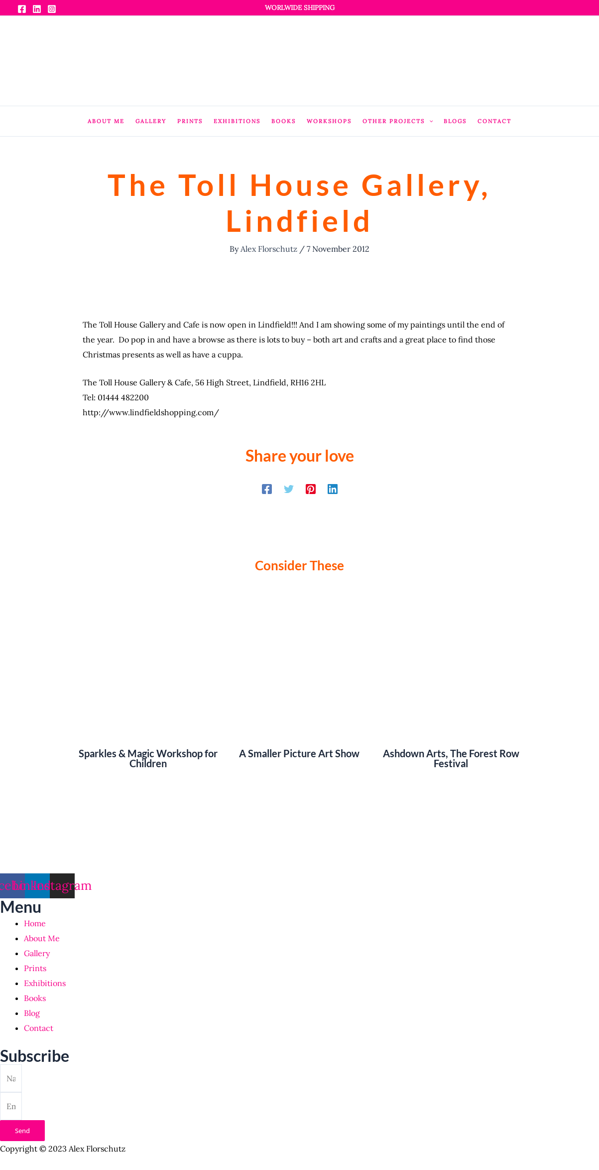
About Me (42, 938)
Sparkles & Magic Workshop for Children (148, 758)
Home (35, 923)
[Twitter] (289, 488)
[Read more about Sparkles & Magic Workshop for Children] (148, 669)
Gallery (37, 953)
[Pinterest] (311, 488)
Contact (38, 1028)
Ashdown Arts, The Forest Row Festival (451, 758)
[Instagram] (51, 8)
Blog (32, 1013)
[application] (429, 121)
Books (35, 998)
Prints (35, 968)
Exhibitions (45, 983)
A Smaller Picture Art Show (299, 753)
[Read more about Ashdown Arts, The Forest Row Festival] (450, 669)
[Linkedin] (36, 8)
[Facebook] (21, 8)
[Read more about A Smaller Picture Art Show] (299, 669)
